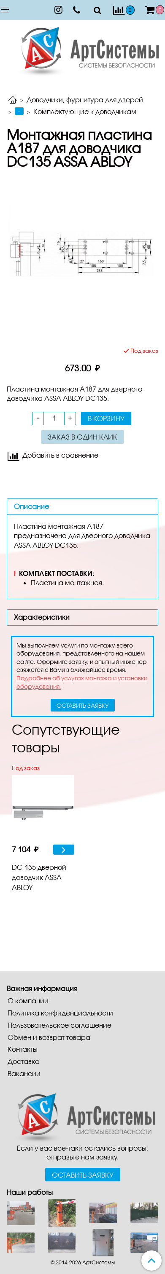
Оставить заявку (83, 1175)
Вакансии (24, 1073)
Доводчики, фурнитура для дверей (85, 100)
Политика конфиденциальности (60, 1013)
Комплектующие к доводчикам (84, 111)
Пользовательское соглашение (59, 1025)
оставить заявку (83, 705)
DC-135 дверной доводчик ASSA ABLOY (39, 877)
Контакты (23, 1049)
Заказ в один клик (82, 437)
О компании (28, 1001)
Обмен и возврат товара (49, 1037)
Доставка (24, 1061)
